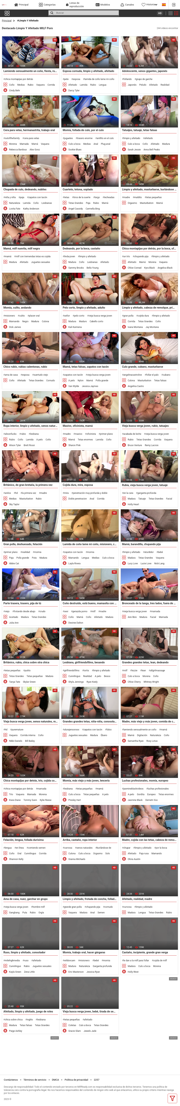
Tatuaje (142, 498)
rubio (23, 434)
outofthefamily (12, 138)
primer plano (106, 434)
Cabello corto (96, 321)
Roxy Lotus (152, 741)
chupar (126, 848)
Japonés (132, 85)
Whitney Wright (151, 682)
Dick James (15, 327)
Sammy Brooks (76, 268)
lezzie (134, 670)
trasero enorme (84, 138)
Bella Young (93, 268)
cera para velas (31, 138)
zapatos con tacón (37, 197)
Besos (107, 676)
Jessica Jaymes (90, 386)
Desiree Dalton (75, 622)
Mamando (14, 321)
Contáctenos (11, 1079)
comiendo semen (36, 848)
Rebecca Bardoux (18, 149)
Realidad (165, 85)
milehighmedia (12, 960)
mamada (155, 611)
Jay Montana (152, 327)
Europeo (151, 794)
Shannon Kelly (16, 859)
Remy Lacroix (152, 445)
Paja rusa (144, 853)
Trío (11, 794)
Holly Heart (133, 504)
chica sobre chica (13, 1019)
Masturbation (146, 203)
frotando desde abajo (25, 611)
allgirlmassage (157, 670)
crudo (43, 611)
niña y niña (10, 197)
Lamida (84, 85)
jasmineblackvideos (133, 788)
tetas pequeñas (154, 197)
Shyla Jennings (76, 682)
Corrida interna (27, 735)
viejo (7, 611)
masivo (78, 434)
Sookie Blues (74, 149)
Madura (166, 144)
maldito (138, 197)
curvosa (68, 848)
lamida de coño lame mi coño (99, 79)
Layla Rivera (74, 563)
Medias (21, 85)
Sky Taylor (14, 504)
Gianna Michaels (76, 859)
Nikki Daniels (15, 741)
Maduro (83, 321)
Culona (45, 321)
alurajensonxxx (71, 729)
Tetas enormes (85, 439)
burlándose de (104, 848)
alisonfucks (10, 434)
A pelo (71, 380)
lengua (8, 848)
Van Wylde (73, 386)
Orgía (41, 912)
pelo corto (79, 315)
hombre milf (38, 907)
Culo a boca (74, 144)
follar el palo (152, 375)
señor (67, 315)
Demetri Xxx (151, 800)
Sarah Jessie (134, 149)
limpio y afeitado (131, 138)
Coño (11, 85)
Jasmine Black (135, 800)
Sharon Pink (74, 445)
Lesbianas (47, 203)
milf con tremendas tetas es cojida (33, 256)
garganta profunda (146, 493)
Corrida (51, 85)
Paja (88, 203)
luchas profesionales (158, 788)
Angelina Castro (136, 386)
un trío (126, 256)
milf (94, 611)
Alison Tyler (15, 445)
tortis (86, 670)
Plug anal (105, 144)
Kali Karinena (75, 327)
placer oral (34, 315)
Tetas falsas (160, 380)
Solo (107, 853)
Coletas (72, 1025)
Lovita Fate (14, 208)
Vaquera (40, 85)
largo (97, 197)
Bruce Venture (135, 445)
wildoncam (69, 960)
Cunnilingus (74, 676)
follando (127, 79)
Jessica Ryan (93, 972)
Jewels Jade (90, 1031)
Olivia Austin (134, 859)
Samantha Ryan (136, 741)
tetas (66, 197)
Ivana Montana (135, 327)
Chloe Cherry (134, 682)
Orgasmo (132, 203)
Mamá (35, 144)
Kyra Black (149, 268)
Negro (25, 321)
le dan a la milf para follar (136, 960)
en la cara (128, 493)
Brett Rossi (29, 445)
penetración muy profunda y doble (90, 493)
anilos (8, 493)
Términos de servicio (35, 1079)
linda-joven (69, 256)
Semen (101, 912)
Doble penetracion (77, 498)
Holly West (133, 972)
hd (16, 493)
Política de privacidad (76, 1079)
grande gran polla (73, 907)
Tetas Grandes (75, 203)
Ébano (104, 735)
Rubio (30, 85)
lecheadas (109, 197)
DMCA (55, 1079)
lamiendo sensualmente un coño (139, 729)
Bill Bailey (30, 741)
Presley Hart (74, 800)
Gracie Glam (74, 1031)
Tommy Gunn (30, 800)
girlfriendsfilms (71, 670)
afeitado (148, 138)
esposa (76, 79)
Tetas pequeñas (35, 676)
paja (22, 197)
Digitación (142, 735)
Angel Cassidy (75, 208)
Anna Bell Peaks (152, 149)
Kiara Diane (15, 800)
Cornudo (50, 380)
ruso (26, 960)
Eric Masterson (76, 972)
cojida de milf (160, 960)
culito (22, 315)
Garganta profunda (102, 966)
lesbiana (34, 434)
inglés (30, 1019)
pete (66, 79)
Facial (169, 498)
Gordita (140, 794)
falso (109, 729)
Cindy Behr (14, 90)
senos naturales (84, 848)
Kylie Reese (45, 800)
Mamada (24, 144)
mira (66, 493)
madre (126, 197)
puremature (17, 729)
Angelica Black (165, 268)
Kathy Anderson (31, 208)
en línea (20, 848)
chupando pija (141, 256)
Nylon (81, 380)
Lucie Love (146, 563)
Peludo (142, 85)
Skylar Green (29, 682)
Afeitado (72, 85)
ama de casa (11, 375)
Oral (19, 853)
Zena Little (29, 972)
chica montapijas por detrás (19, 79)
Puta (34, 558)
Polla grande (102, 380)
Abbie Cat (14, 563)
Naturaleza (14, 203)
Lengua (102, 85)
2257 (96, 1079)
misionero (10, 315)
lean (144, 670)
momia (37, 552)
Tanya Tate (14, 682)
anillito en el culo (105, 138)
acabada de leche (132, 434)
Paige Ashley (15, 1031)
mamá (8, 256)
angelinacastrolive (132, 375)
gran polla (128, 315)
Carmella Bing (93, 208)
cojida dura (143, 315)
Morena (13, 144)
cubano (166, 375)
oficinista (91, 434)
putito (28, 670)
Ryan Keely (92, 682)
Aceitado (13, 617)
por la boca (161, 848)
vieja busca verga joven (100, 315)
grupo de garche (144, 79)
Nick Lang (159, 563)
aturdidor (149, 552)
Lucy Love (133, 563)
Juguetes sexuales (40, 262)
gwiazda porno (80, 611)
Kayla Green (15, 972)
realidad (26, 552)
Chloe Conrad (134, 268)
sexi (66, 611)
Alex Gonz (35, 149)
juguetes (68, 138)
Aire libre (132, 617)
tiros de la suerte (81, 197)
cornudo (108, 907)
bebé (160, 552)
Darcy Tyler (74, 90)
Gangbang (14, 912)
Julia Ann (14, 622)
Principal (6, 20)
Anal (96, 144)
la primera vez (29, 493)
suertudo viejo (41, 375)
